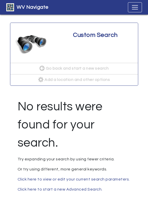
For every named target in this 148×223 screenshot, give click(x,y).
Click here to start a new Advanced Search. (60, 189)
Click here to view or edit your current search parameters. (74, 179)
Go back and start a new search (74, 68)
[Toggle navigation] (135, 7)
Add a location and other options (74, 79)
